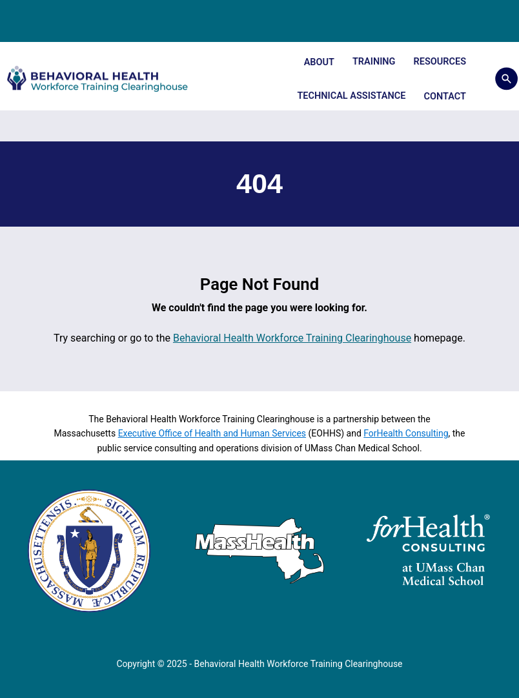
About (319, 62)
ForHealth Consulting (405, 433)
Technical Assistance (351, 95)
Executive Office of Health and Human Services (212, 433)
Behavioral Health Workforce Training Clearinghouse (292, 338)
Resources (440, 61)
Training (374, 61)
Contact (444, 96)
